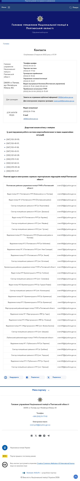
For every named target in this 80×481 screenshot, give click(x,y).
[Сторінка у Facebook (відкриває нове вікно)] (31, 435)
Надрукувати (14, 377)
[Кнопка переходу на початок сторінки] (76, 477)
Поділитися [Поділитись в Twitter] (57, 377)
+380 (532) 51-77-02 (40, 416)
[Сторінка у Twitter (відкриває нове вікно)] (36, 435)
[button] (40, 390)
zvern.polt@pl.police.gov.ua (64, 101)
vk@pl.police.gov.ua (30, 119)
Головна (6, 44)
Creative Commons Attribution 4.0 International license (55, 463)
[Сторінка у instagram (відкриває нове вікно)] (44, 435)
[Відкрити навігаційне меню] (9, 7)
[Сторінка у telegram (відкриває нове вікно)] (48, 435)
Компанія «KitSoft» (33, 473)
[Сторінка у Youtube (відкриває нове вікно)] (40, 435)
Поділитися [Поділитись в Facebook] (35, 377)
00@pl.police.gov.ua (65, 97)
